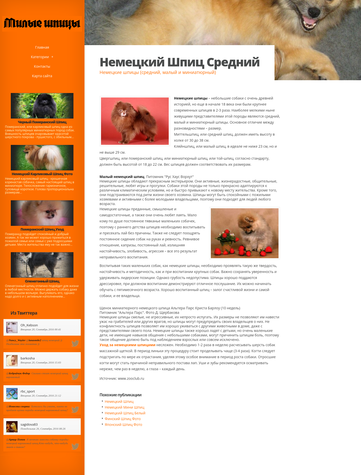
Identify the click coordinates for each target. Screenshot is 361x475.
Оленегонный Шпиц (42, 281)
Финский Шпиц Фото (123, 418)
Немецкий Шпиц (119, 401)
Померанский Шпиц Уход (42, 229)
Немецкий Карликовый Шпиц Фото (42, 173)
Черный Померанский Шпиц (42, 122)
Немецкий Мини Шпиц (124, 407)
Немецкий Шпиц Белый (125, 413)
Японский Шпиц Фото (123, 424)
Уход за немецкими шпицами (127, 344)
